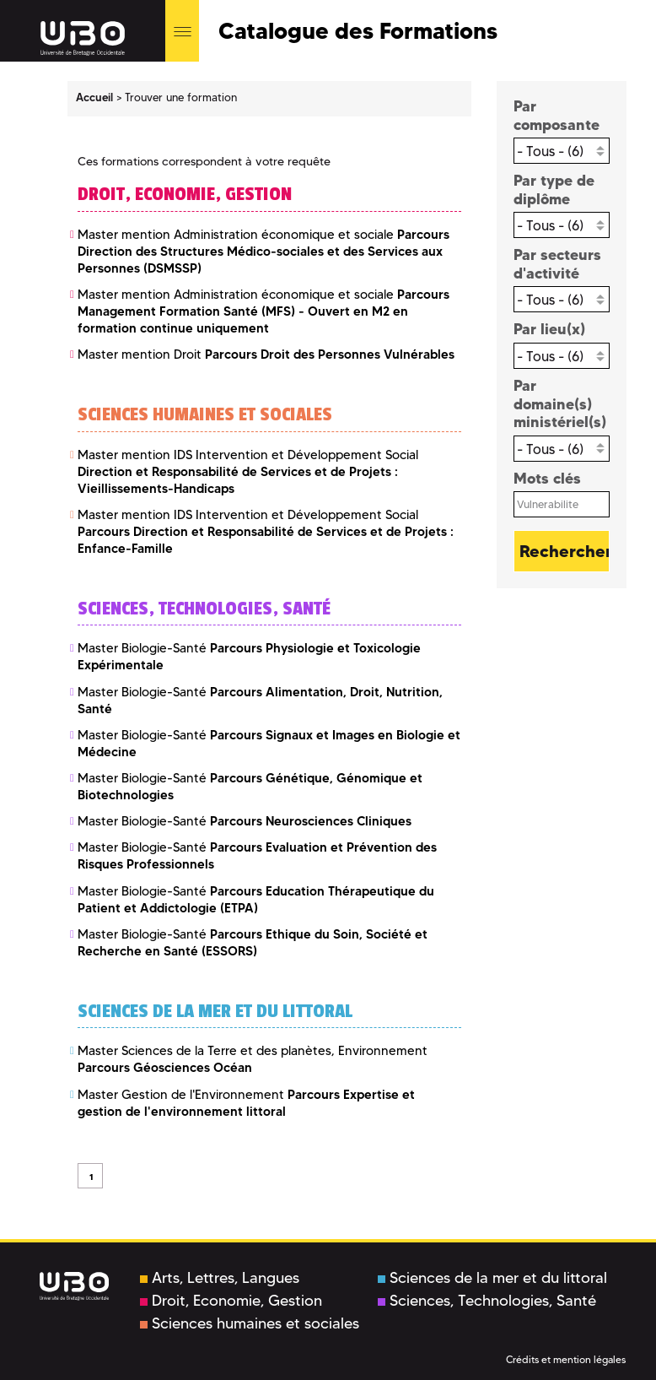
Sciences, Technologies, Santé (487, 1300)
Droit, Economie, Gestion (231, 1300)
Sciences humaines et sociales (249, 1323)
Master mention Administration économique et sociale (263, 251)
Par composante (557, 115)
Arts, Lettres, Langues (219, 1278)
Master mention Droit (266, 354)
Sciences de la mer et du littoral (492, 1278)
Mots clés (547, 478)
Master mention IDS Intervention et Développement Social (248, 471)
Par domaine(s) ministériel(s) (560, 403)
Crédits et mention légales (566, 1359)
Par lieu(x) (549, 329)
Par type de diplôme (554, 189)
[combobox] (562, 151)
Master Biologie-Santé (244, 821)
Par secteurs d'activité (557, 264)
